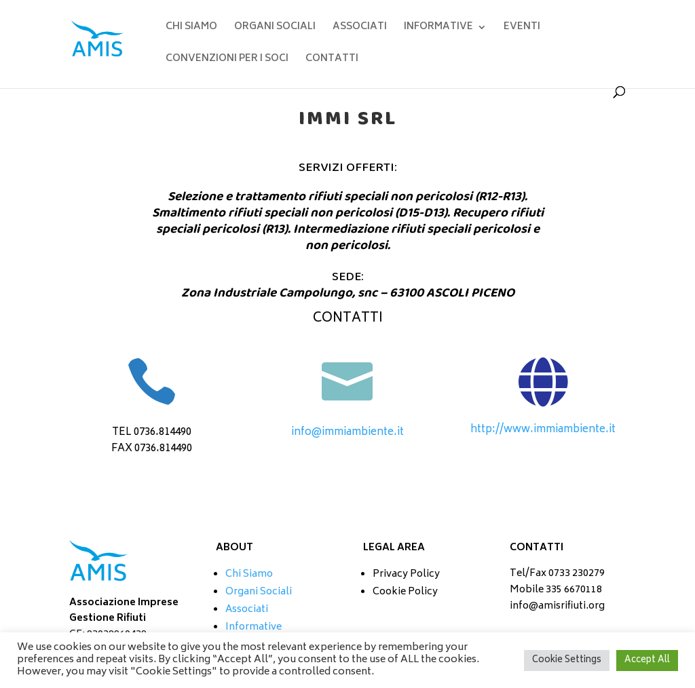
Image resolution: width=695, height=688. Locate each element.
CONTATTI (331, 60)
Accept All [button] (647, 660)
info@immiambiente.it (347, 432)
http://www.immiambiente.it (543, 430)
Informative (253, 627)
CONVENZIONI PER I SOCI (227, 60)
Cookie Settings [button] (566, 660)
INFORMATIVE (438, 28)
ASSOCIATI (360, 28)
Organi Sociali (258, 592)
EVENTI (522, 28)
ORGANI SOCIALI (275, 28)
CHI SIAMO (191, 28)
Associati (246, 609)
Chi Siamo (249, 574)
